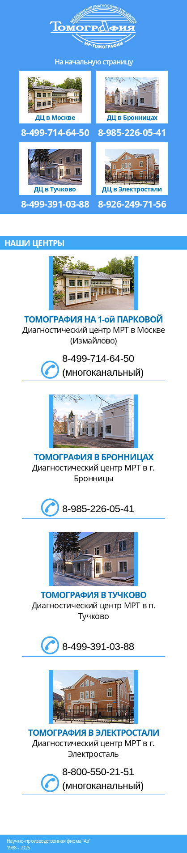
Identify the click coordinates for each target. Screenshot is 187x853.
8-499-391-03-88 (55, 204)
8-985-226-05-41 (132, 132)
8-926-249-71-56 (132, 204)
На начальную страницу (94, 62)
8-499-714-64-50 (55, 132)
